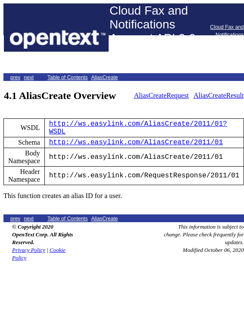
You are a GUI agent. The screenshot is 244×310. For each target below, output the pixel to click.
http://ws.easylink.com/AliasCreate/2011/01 (136, 142)
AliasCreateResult (219, 95)
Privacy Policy (28, 250)
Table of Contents (67, 77)
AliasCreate (104, 77)
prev (15, 77)
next (29, 77)
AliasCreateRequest (161, 95)
